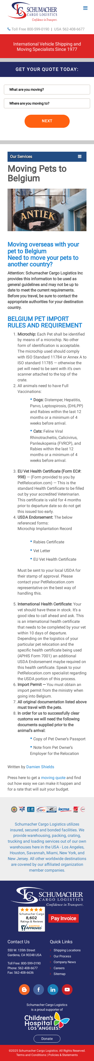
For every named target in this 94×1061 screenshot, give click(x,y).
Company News (63, 962)
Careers (57, 968)
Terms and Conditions (31, 1055)
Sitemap (57, 974)
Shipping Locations (65, 950)
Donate (47, 1039)
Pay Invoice (63, 918)
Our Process (60, 956)
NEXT (47, 121)
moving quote (53, 777)
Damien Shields (40, 766)
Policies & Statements (63, 1055)
